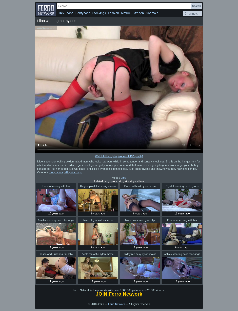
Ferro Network (116, 304)
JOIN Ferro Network (119, 294)
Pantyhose (82, 13)
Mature (126, 13)
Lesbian (113, 13)
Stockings (99, 13)
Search (196, 6)
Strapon (138, 13)
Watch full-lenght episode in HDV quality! (119, 156)
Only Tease (65, 13)
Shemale (152, 13)
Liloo (123, 177)
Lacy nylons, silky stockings (65, 172)
